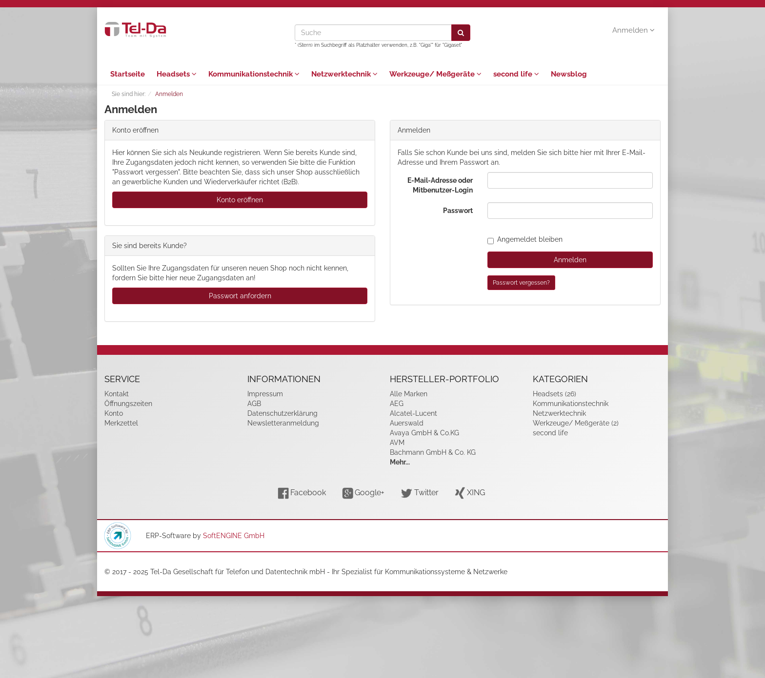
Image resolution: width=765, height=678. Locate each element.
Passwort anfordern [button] (240, 296)
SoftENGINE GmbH (233, 536)
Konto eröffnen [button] (240, 200)
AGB (254, 403)
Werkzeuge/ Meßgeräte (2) (576, 423)
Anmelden (633, 30)
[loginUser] (570, 180)
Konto (113, 413)
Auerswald (406, 423)
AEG (396, 403)
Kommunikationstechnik (254, 74)
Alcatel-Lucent (413, 413)
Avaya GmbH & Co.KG (424, 433)
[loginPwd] (570, 210)
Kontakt (116, 394)
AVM (397, 442)
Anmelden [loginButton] (570, 260)
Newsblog (569, 74)
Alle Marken (408, 394)
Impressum (265, 394)
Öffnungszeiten (128, 403)
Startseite (127, 74)
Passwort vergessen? (521, 282)
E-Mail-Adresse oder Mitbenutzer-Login (440, 185)
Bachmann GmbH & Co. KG (433, 452)
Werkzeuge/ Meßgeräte (435, 74)
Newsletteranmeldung (283, 423)
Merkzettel (121, 423)
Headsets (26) (554, 394)
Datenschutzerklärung (282, 413)
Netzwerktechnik (344, 74)
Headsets (177, 74)
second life (516, 74)
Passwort (458, 210)
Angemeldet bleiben (525, 239)
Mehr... (400, 462)
